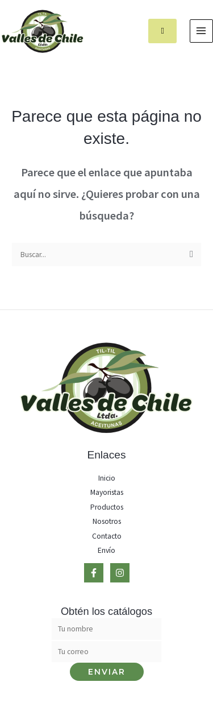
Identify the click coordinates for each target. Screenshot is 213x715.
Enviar (107, 671)
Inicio (106, 478)
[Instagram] (120, 572)
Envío (106, 550)
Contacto (107, 536)
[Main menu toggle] (201, 31)
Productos (106, 507)
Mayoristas (106, 492)
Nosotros (107, 521)
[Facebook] (93, 572)
